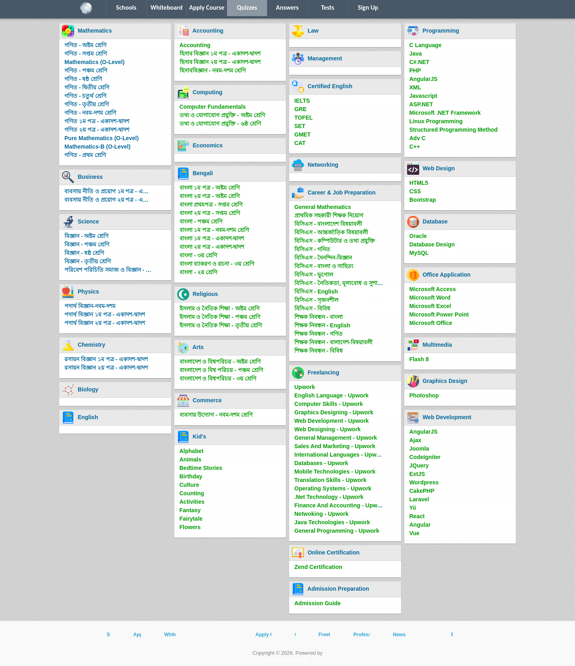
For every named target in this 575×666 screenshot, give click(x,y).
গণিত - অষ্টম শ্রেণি (85, 45)
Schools (126, 7)
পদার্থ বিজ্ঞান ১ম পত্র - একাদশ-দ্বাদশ (104, 314)
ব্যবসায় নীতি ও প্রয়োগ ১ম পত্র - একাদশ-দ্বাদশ (109, 191)
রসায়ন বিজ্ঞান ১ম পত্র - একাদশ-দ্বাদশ (106, 359)
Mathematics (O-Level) (94, 62)
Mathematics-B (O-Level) (97, 146)
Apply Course (207, 7)
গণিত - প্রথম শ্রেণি (85, 155)
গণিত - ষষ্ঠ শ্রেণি (83, 79)
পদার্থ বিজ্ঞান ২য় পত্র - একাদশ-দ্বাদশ (104, 323)
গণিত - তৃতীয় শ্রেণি (86, 104)
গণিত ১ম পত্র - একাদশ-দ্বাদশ (96, 121)
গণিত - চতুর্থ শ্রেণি (85, 96)
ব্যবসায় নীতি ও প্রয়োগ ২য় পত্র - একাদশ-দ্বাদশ (109, 199)
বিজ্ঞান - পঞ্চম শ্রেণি (86, 244)
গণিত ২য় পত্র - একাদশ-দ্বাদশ (96, 129)
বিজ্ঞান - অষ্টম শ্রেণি (86, 236)
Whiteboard (167, 7)
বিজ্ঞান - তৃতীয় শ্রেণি (87, 261)
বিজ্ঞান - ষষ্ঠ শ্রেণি (84, 253)
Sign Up (368, 7)
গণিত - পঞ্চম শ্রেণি (85, 70)
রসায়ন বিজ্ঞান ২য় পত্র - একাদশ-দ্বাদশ (106, 367)
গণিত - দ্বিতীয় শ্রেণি (86, 87)
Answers (287, 7)
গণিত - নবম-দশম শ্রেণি (90, 113)
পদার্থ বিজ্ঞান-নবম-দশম (90, 306)
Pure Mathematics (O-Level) (101, 138)
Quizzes (247, 7)
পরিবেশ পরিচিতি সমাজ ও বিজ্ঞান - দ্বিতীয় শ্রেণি (109, 270)
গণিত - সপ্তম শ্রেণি (85, 53)
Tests (327, 7)
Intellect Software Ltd (287, 659)
